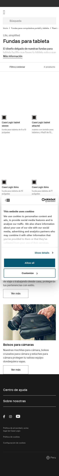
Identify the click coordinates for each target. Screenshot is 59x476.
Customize (29, 273)
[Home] (12, 12)
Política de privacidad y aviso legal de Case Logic (15, 429)
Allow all (29, 262)
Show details (42, 252)
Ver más (15, 293)
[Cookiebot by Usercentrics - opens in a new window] (42, 200)
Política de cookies (11, 437)
